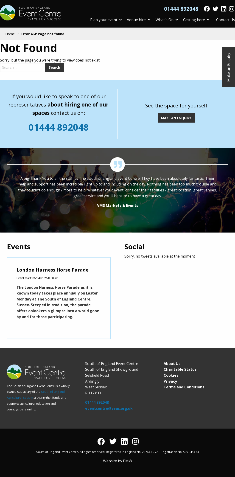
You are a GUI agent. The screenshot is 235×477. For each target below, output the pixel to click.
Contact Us (225, 19)
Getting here (196, 19)
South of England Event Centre (31, 13)
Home (10, 34)
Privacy (170, 381)
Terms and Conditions (184, 387)
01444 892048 (181, 9)
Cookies (171, 375)
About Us (172, 363)
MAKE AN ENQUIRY (176, 118)
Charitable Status (180, 369)
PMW (127, 460)
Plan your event (106, 19)
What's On (167, 19)
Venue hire (138, 19)
